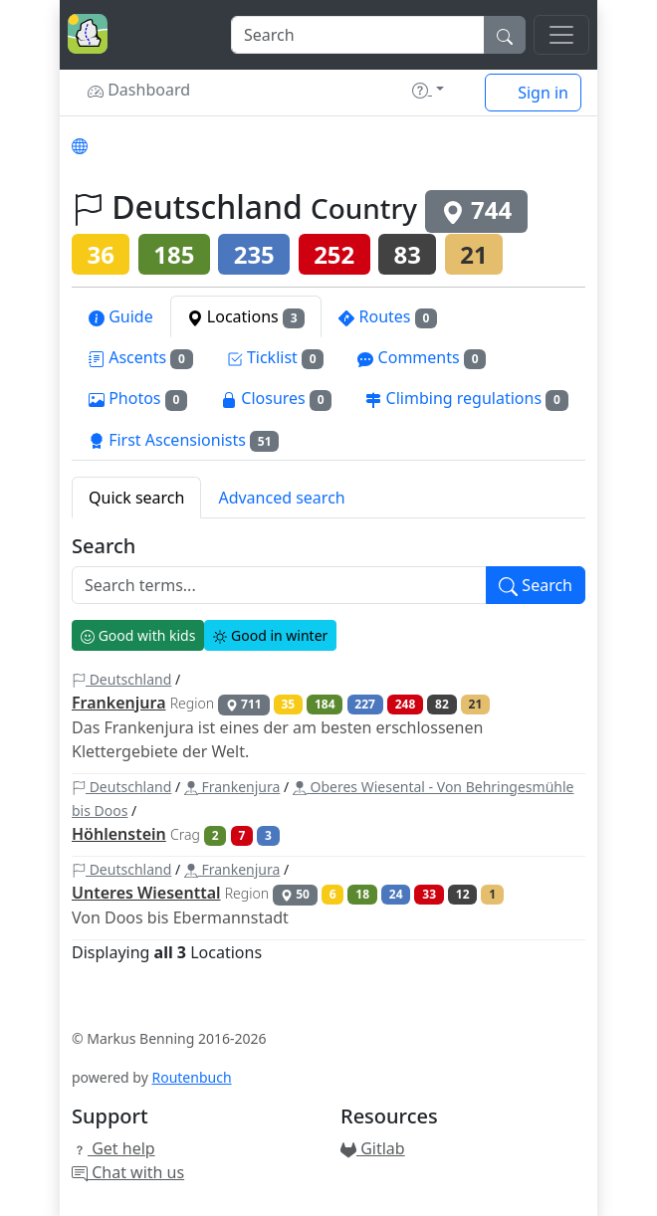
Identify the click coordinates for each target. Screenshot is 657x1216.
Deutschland (121, 679)
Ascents (141, 357)
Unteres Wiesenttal (146, 893)
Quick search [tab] (136, 497)
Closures (276, 398)
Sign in (533, 92)
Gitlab (372, 1148)
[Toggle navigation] (561, 35)
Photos (138, 398)
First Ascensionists (184, 440)
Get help (113, 1148)
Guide (121, 316)
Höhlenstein (119, 834)
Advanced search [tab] (281, 497)
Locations (246, 316)
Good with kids (138, 635)
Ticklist (276, 357)
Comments (421, 357)
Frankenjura (119, 702)
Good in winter (270, 635)
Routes (387, 316)
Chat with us (128, 1172)
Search (103, 546)
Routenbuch (191, 1077)
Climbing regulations (466, 398)
